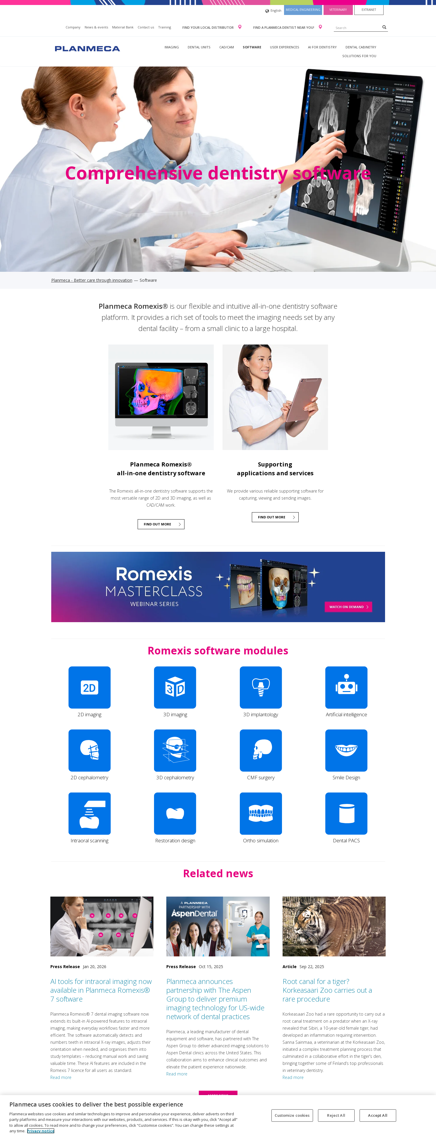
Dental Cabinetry (361, 47)
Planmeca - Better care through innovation (91, 280)
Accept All (377, 1115)
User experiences (284, 47)
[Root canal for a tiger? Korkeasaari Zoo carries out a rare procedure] (334, 927)
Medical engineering (303, 10)
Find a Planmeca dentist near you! (284, 27)
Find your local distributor (208, 27)
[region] (218, 1116)
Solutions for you (359, 56)
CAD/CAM (226, 47)
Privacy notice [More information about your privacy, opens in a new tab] (40, 1130)
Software (252, 47)
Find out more (157, 524)
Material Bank (123, 27)
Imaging (172, 47)
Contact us (146, 27)
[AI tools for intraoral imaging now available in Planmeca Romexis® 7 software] (102, 927)
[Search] (384, 27)
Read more (60, 1077)
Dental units (199, 47)
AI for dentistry (322, 47)
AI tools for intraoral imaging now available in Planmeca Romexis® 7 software (101, 990)
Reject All (336, 1115)
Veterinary (338, 10)
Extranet (369, 10)
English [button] (273, 11)
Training (164, 27)
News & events (96, 27)
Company (73, 27)
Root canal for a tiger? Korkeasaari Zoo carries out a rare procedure (327, 990)
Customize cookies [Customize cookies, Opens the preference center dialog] (292, 1115)
